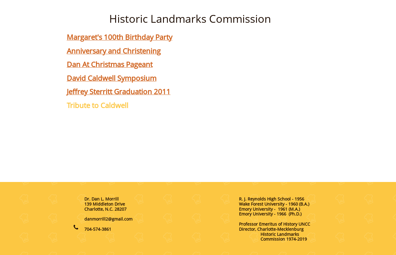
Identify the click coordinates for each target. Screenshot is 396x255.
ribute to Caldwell (99, 105)
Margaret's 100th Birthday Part (118, 37)
